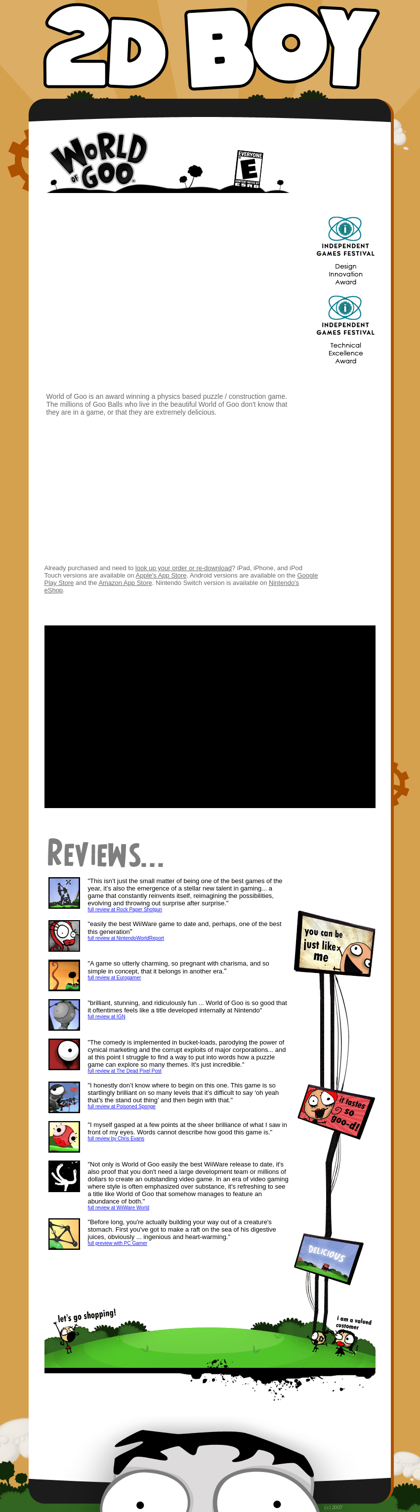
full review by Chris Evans (116, 1138)
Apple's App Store (161, 575)
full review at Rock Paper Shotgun (125, 909)
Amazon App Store (125, 582)
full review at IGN (107, 1016)
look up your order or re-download (183, 568)
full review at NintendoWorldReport (126, 938)
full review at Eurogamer (114, 977)
